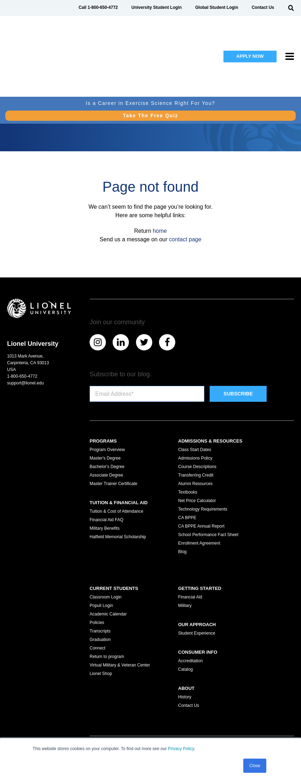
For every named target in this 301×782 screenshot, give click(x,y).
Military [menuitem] (185, 605)
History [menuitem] (184, 696)
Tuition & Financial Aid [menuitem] (119, 502)
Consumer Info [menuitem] (197, 652)
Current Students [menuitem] (114, 588)
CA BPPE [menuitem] (187, 517)
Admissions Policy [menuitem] (195, 458)
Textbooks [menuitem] (187, 492)
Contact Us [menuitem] (263, 7)
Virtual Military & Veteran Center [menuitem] (120, 665)
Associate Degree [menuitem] (106, 475)
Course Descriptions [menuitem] (197, 466)
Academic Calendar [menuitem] (108, 614)
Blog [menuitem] (182, 551)
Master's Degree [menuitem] (105, 458)
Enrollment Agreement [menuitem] (199, 543)
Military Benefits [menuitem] (105, 528)
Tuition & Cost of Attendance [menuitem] (116, 511)
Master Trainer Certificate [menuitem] (113, 483)
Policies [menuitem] (97, 622)
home (160, 231)
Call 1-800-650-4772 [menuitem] (98, 7)
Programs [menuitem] (103, 441)
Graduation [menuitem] (100, 639)
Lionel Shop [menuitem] (101, 673)
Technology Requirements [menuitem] (202, 509)
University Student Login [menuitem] (156, 7)
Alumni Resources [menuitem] (195, 483)
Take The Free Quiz (150, 69)
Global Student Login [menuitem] (216, 7)
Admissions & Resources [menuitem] (210, 441)
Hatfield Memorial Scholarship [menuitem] (118, 536)
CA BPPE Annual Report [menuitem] (201, 526)
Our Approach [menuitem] (197, 624)
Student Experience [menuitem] (196, 633)
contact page (185, 239)
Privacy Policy (181, 749)
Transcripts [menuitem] (100, 631)
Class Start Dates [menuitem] (194, 449)
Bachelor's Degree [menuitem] (107, 466)
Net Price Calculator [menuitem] (197, 500)
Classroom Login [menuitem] (105, 597)
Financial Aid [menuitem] (190, 597)
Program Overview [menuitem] (107, 449)
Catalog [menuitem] (185, 669)
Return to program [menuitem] (107, 656)
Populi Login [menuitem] (101, 605)
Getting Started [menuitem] (199, 588)
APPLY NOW (249, 33)
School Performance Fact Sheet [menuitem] (208, 534)
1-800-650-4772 (22, 376)
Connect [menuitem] (98, 648)
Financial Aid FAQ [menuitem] (106, 519)
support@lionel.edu (25, 383)
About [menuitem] (186, 688)
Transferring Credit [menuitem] (196, 475)
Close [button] (254, 765)
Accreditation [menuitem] (190, 660)
